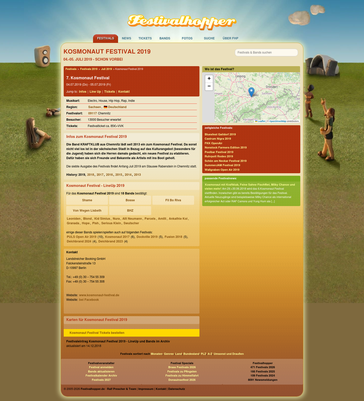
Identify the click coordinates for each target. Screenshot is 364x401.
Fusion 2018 (173, 236)
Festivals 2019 (88, 69)
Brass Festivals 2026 (182, 367)
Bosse (130, 200)
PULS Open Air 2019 (81, 236)
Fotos (187, 38)
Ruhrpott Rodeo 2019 (219, 156)
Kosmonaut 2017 (117, 236)
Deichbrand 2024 (79, 241)
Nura (116, 218)
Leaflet (260, 121)
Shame (87, 200)
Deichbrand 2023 (110, 241)
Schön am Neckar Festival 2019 (226, 161)
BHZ (130, 210)
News (126, 38)
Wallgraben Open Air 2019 (222, 169)
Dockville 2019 (146, 236)
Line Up (95, 91)
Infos (82, 91)
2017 (100, 174)
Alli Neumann (132, 218)
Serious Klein (111, 223)
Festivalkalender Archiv (101, 375)
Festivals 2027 (101, 380)
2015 (119, 174)
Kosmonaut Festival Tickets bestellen (97, 332)
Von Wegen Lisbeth (87, 210)
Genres (169, 354)
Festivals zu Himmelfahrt (181, 375)
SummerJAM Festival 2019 (222, 165)
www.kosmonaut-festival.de (99, 295)
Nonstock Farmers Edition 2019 (226, 147)
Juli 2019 (106, 69)
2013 (137, 174)
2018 (90, 174)
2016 (109, 174)
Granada (73, 223)
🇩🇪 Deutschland (115, 107)
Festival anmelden (101, 367)
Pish (95, 223)
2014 (128, 174)
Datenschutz (176, 389)
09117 (92, 113)
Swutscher (131, 223)
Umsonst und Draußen (229, 354)
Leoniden (73, 218)
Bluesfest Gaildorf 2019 (220, 134)
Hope (86, 223)
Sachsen (94, 107)
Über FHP (230, 38)
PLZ (203, 354)
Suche (209, 38)
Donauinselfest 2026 (181, 380)
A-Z (210, 354)
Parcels (150, 218)
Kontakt (124, 91)
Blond (87, 218)
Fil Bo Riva (173, 200)
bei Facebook (89, 299)
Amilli (162, 218)
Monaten (157, 354)
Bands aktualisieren (101, 371)
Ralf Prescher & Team (121, 389)
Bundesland (191, 354)
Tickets (145, 38)
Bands (165, 38)
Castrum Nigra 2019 (218, 138)
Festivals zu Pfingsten (182, 371)
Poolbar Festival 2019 (219, 152)
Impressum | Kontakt (152, 389)
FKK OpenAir (213, 143)
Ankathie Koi (178, 218)
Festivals (105, 38)
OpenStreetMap (277, 121)
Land (178, 354)
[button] (251, 92)
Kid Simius (102, 218)
